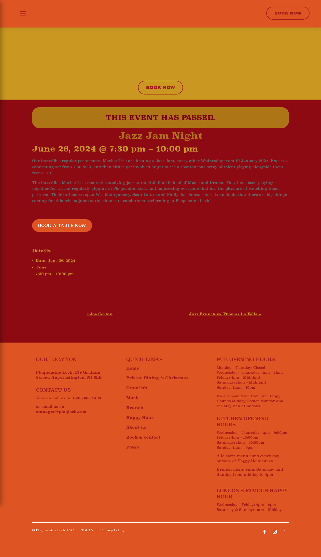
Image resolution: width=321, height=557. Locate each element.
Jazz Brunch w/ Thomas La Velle (225, 314)
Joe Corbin (100, 314)
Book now (160, 87)
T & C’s (87, 530)
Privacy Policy (112, 530)
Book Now (287, 13)
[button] (20, 14)
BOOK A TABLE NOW (62, 225)
